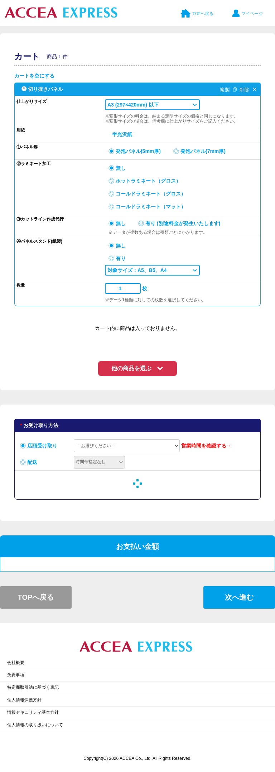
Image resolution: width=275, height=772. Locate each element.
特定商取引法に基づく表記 (33, 687)
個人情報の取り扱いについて (35, 724)
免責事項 (15, 674)
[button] (152, 104)
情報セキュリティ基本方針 (33, 712)
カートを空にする (34, 76)
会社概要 (15, 662)
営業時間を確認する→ (206, 446)
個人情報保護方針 (24, 699)
